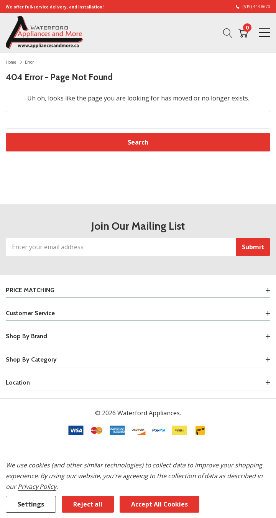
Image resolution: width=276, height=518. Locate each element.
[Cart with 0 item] (243, 32)
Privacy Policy (37, 486)
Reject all (87, 504)
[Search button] (228, 32)
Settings (31, 504)
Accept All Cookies (159, 504)
